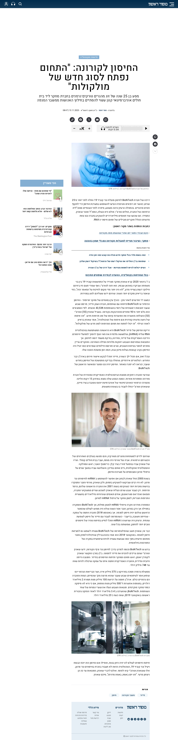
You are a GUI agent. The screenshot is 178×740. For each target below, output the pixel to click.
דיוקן (109, 712)
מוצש (109, 715)
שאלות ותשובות (83, 722)
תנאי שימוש (82, 718)
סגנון (109, 721)
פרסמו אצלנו (82, 712)
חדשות (120, 712)
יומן (121, 718)
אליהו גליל (48, 218)
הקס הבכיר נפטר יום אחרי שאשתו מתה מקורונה (123, 233)
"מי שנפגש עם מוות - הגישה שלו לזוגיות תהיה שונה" (37, 192)
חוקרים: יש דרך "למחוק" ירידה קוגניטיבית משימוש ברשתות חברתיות (38, 229)
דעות (121, 715)
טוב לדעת (107, 726)
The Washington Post (43, 236)
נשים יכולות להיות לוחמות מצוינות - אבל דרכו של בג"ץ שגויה (117, 267)
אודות (97, 715)
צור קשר (96, 712)
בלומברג (111, 110)
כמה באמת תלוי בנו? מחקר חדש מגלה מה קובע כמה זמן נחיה (117, 255)
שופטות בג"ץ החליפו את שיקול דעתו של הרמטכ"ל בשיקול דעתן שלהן (113, 261)
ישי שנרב (48, 254)
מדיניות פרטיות (81, 715)
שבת (109, 718)
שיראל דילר (47, 200)
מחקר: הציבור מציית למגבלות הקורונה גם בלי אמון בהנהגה (116, 241)
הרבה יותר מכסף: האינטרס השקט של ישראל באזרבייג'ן (37, 246)
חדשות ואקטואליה (89, 57)
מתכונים (108, 723)
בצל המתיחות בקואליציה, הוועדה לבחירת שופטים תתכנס (116, 275)
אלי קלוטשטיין (46, 272)
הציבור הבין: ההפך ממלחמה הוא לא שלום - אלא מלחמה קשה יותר (37, 210)
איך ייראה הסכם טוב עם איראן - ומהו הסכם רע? (38, 263)
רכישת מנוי (94, 718)
